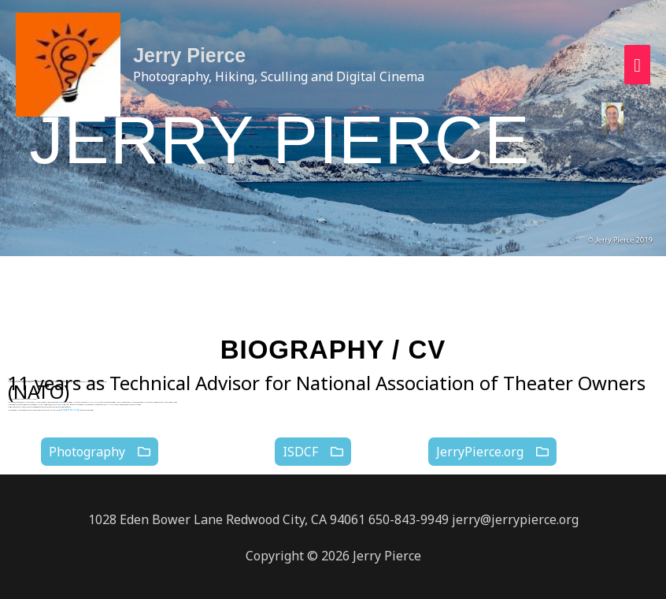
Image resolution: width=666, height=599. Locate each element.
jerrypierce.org (64, 409)
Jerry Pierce (197, 57)
